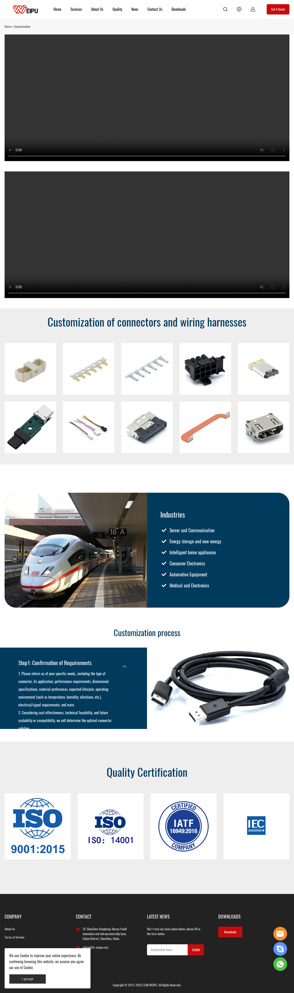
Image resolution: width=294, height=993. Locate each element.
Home (57, 9)
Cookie (24, 955)
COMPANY (13, 916)
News (134, 9)
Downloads (179, 9)
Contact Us (154, 9)
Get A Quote (278, 9)
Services (76, 9)
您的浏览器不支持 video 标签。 (147, 97)
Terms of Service (14, 937)
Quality (117, 9)
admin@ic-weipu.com (95, 947)
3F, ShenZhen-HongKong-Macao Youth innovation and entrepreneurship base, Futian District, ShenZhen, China (105, 934)
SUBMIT (196, 951)
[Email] (167, 949)
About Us (97, 9)
